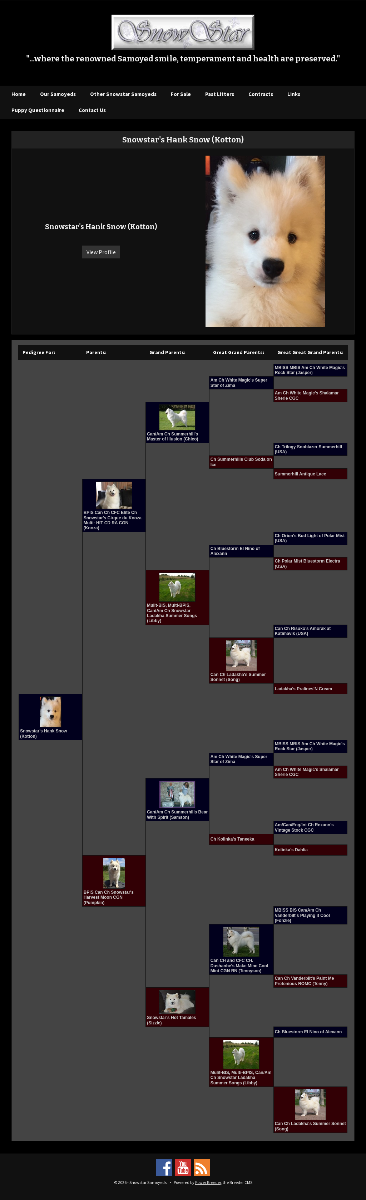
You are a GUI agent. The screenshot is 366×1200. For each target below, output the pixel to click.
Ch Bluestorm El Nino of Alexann (308, 1031)
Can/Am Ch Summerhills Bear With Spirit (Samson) (177, 815)
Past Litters (219, 94)
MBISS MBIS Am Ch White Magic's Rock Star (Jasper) (310, 370)
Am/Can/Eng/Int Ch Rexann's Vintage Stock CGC (304, 827)
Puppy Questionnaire (37, 110)
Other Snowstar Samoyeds (123, 94)
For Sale (181, 94)
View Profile (101, 252)
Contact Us (92, 110)
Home (18, 94)
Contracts (260, 94)
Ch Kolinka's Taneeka (232, 839)
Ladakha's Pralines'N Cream (303, 688)
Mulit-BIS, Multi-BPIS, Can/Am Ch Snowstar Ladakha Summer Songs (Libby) (172, 613)
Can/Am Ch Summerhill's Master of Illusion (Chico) (172, 437)
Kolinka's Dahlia (291, 849)
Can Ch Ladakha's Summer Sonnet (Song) (238, 677)
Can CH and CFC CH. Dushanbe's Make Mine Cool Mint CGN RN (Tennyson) (239, 965)
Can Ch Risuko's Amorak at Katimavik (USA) (303, 631)
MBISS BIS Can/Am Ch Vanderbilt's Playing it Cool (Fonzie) (302, 915)
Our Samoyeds (58, 94)
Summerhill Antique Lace (300, 474)
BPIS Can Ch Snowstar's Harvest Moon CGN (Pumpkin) (109, 897)
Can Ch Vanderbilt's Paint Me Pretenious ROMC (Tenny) (304, 981)
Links (293, 94)
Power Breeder (208, 1182)
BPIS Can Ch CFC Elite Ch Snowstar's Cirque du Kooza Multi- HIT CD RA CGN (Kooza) (113, 520)
